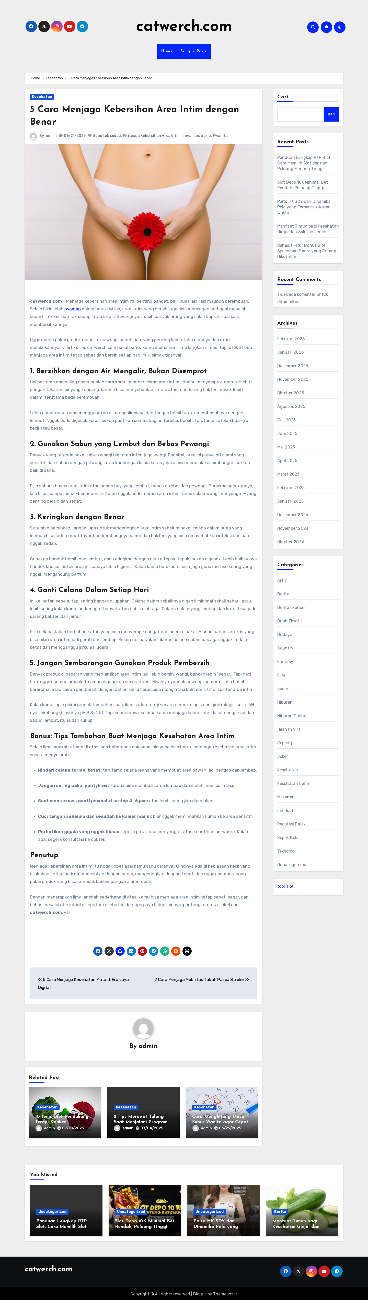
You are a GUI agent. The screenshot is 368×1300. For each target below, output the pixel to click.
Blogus (199, 1292)
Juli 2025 (286, 420)
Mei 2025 (286, 447)
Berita (283, 594)
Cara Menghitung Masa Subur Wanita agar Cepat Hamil (220, 1122)
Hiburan (285, 702)
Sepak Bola (288, 837)
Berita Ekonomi (292, 607)
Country (285, 648)
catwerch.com (184, 27)
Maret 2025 (288, 474)
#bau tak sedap (107, 136)
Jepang (284, 742)
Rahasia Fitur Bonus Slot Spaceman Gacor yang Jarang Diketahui (307, 251)
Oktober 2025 (290, 393)
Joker (282, 756)
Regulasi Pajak (291, 824)
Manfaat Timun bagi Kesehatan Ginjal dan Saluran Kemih (295, 1225)
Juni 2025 (287, 433)
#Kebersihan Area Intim (159, 136)
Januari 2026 (290, 352)
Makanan (286, 797)
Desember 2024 (292, 514)
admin (51, 136)
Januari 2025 (290, 501)
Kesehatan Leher (293, 783)
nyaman (72, 308)
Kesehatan (42, 96)
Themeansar (225, 1292)
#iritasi (129, 136)
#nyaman (190, 136)
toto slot (285, 886)
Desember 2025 (292, 365)
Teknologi (286, 851)
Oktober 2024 (290, 541)
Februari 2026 (291, 338)
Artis (282, 580)
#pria (206, 136)
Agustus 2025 (291, 406)
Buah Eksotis (290, 621)
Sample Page (193, 51)
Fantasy (285, 661)
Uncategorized (292, 864)
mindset (285, 810)
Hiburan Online (291, 715)
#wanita (220, 136)
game (282, 688)
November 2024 (293, 528)
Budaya (284, 634)
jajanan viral (289, 729)
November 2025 (292, 379)
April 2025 (287, 460)
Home (167, 51)
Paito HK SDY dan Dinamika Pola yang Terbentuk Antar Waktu (304, 207)
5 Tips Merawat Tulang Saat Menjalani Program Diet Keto (141, 1122)
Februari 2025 (291, 487)
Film (281, 675)
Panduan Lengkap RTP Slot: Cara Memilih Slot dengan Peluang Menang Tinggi (304, 163)
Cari (282, 97)
